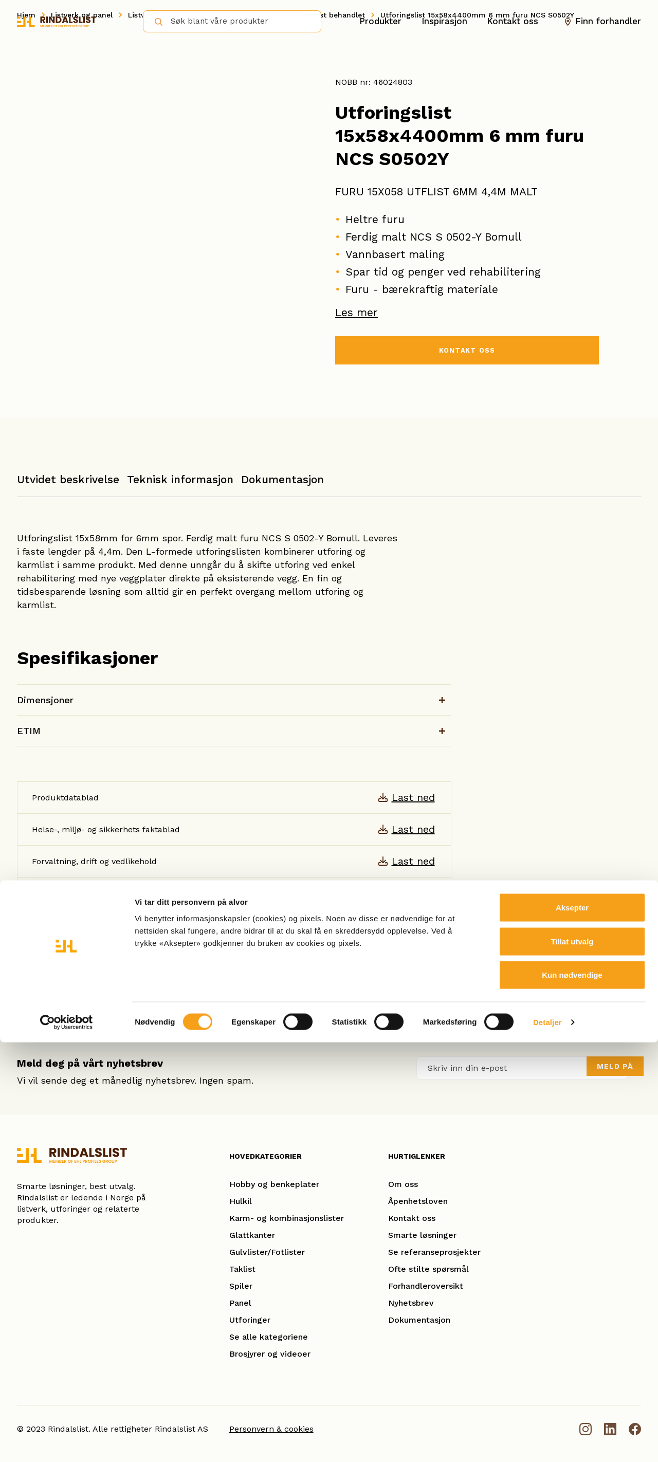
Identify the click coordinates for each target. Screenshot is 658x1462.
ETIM (29, 730)
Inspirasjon (444, 21)
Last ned (413, 797)
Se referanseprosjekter (434, 1252)
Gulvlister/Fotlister (267, 1252)
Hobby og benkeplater (274, 1184)
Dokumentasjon (282, 479)
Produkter (380, 21)
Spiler (240, 1286)
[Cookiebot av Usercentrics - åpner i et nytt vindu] (67, 1442)
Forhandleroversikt (425, 1286)
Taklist (242, 1269)
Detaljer (547, 1441)
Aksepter (572, 1327)
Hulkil (240, 1201)
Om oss (403, 1184)
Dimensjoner (45, 700)
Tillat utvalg (572, 1361)
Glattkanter (252, 1235)
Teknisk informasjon (180, 479)
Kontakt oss (512, 21)
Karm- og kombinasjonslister (286, 1218)
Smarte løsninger (422, 1235)
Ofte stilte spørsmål (428, 1269)
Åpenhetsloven (418, 1201)
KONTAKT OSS (467, 352)
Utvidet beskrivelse (68, 479)
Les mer (356, 312)
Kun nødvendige (572, 1394)
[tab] (68, 484)
